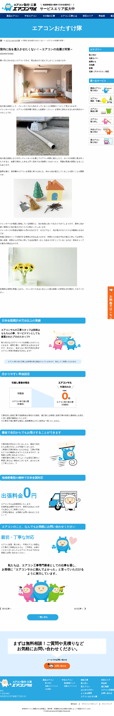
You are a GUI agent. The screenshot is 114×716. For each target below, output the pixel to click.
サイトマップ (107, 705)
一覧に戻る (42, 617)
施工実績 (105, 688)
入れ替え (48, 690)
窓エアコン (85, 688)
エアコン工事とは (69, 16)
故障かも (92, 62)
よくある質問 (86, 695)
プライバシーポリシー (90, 705)
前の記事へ (6, 609)
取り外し (84, 685)
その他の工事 (49, 16)
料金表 (102, 16)
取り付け (92, 55)
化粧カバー (93, 58)
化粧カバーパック (51, 687)
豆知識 (91, 65)
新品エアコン (13, 16)
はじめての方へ (87, 691)
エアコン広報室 (107, 691)
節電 (91, 68)
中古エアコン (31, 16)
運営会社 (74, 705)
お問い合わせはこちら (111, 303)
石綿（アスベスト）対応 (99, 72)
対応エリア (88, 16)
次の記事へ (78, 609)
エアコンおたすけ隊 (13, 40)
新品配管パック (69, 684)
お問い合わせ (57, 667)
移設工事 (84, 681)
